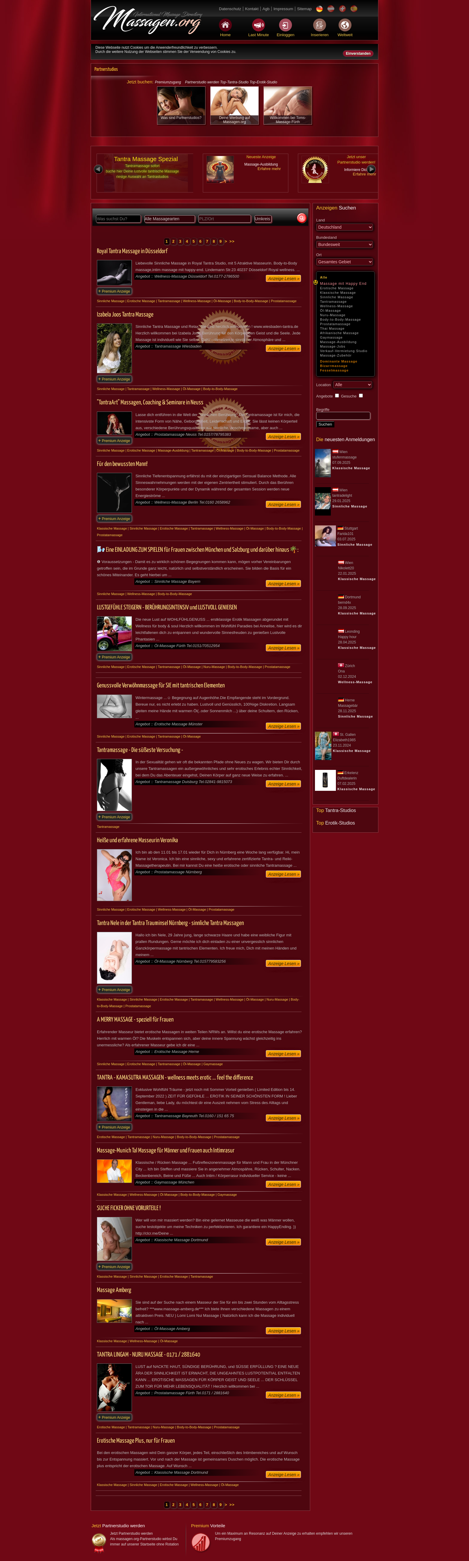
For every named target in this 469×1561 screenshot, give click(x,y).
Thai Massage (332, 328)
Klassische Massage (338, 292)
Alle (324, 277)
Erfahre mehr (269, 168)
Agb (265, 9)
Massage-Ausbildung (338, 342)
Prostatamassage (335, 324)
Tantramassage (333, 301)
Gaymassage (331, 337)
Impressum (283, 9)
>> (232, 241)
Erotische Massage (337, 288)
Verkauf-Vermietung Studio (343, 351)
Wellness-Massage (336, 306)
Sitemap (304, 9)
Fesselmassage (334, 370)
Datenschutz (230, 9)
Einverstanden (358, 53)
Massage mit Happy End (343, 284)
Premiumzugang (168, 82)
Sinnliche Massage (336, 297)
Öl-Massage (330, 310)
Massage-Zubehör (336, 355)
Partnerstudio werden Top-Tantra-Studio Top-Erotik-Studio (231, 82)
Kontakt (251, 9)
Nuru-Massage (332, 315)
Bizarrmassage (334, 366)
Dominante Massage (338, 361)
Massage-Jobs (332, 346)
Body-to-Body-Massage (340, 319)
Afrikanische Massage (339, 333)
